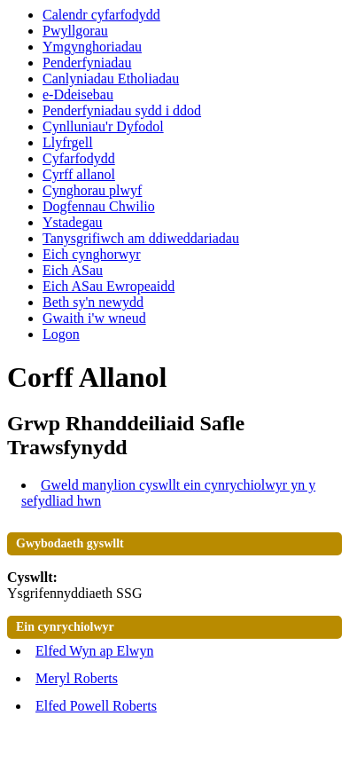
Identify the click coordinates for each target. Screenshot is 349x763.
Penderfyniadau (87, 62)
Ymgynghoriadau (92, 46)
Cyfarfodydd (79, 158)
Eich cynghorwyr (92, 254)
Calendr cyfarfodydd (101, 14)
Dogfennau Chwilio (99, 206)
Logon (61, 334)
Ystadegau (73, 222)
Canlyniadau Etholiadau (111, 78)
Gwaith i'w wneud (94, 318)
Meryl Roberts (76, 678)
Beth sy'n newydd (93, 302)
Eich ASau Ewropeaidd (108, 286)
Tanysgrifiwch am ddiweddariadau (141, 238)
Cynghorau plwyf (92, 190)
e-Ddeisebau (78, 94)
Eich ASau (73, 270)
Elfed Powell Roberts (96, 705)
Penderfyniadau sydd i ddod (122, 110)
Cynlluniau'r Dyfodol (103, 126)
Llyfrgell (68, 142)
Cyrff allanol (79, 174)
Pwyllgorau (75, 30)
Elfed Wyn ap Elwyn (94, 650)
